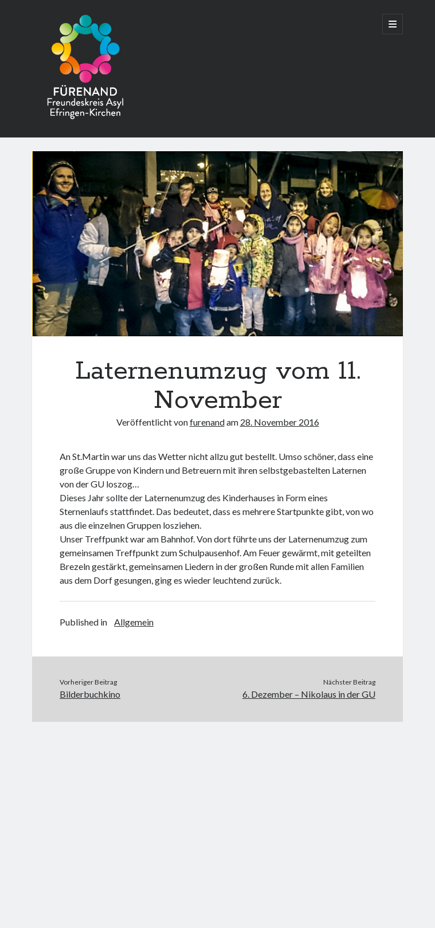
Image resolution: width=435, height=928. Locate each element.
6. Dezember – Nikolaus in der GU (308, 694)
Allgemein (134, 621)
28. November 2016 (279, 421)
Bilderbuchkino (90, 694)
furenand (207, 421)
